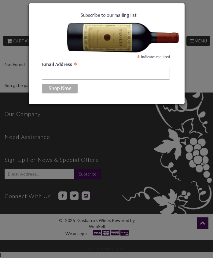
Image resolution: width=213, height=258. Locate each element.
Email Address (59, 64)
